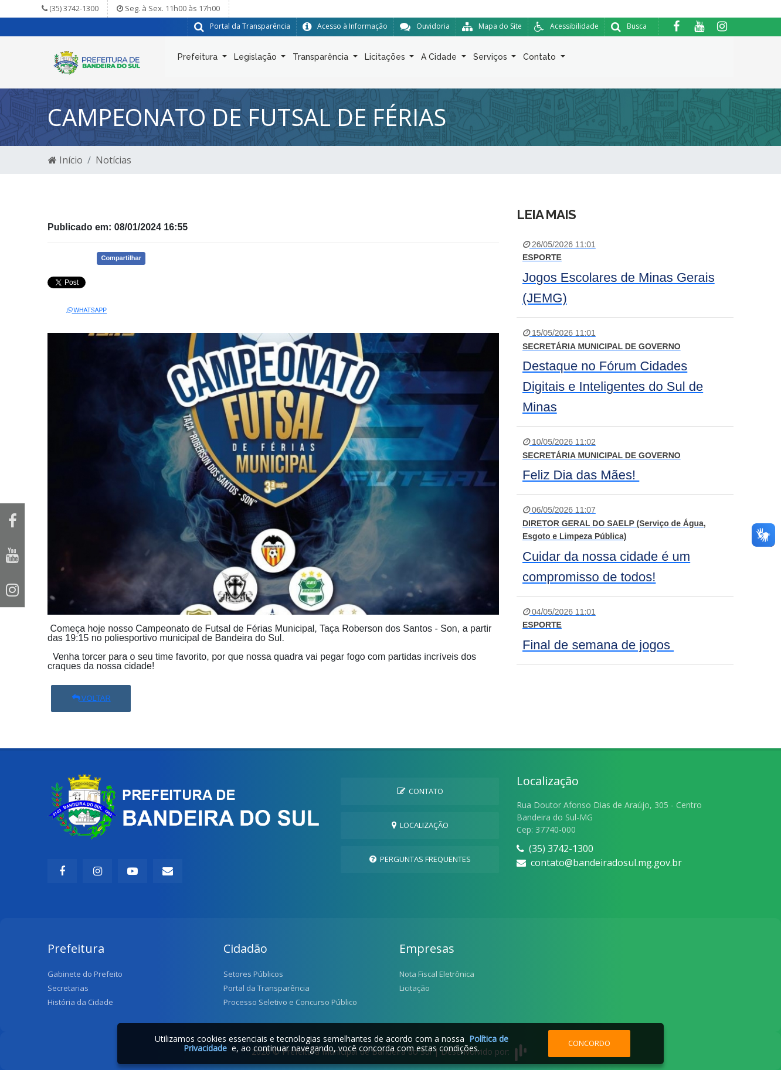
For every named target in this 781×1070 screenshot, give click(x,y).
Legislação (256, 59)
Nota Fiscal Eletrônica (436, 974)
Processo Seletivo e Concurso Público (290, 1002)
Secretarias (68, 988)
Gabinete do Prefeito (85, 974)
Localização (420, 825)
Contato (540, 59)
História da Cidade (80, 1002)
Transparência (322, 59)
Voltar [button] (91, 698)
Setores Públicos (253, 974)
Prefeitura (199, 59)
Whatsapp (86, 310)
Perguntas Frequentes (420, 859)
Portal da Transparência (266, 988)
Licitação (414, 988)
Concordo (589, 1043)
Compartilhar (121, 257)
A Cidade (440, 59)
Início (65, 160)
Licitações (386, 59)
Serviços (491, 59)
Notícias (113, 160)
